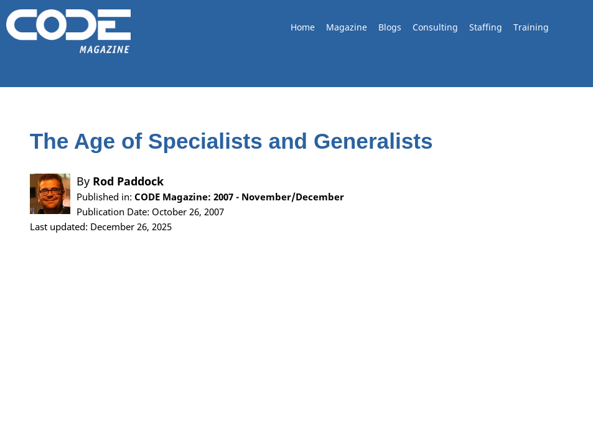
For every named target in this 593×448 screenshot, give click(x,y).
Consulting (435, 27)
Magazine (346, 27)
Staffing (485, 27)
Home (303, 27)
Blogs (389, 27)
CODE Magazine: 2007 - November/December (239, 196)
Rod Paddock (128, 181)
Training (531, 27)
